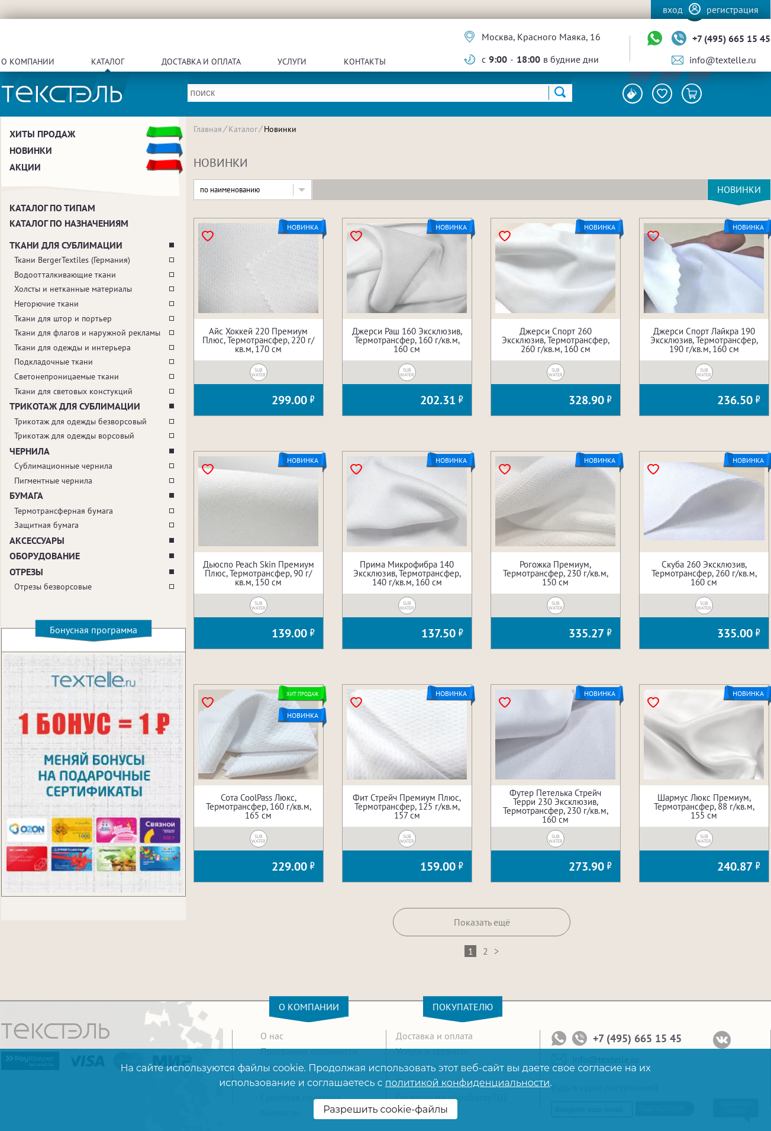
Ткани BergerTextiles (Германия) (72, 259)
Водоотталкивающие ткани (65, 274)
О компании (27, 61)
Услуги (292, 61)
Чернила (29, 451)
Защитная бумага (46, 525)
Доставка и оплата (201, 61)
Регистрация (733, 9)
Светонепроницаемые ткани (66, 376)
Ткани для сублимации (65, 245)
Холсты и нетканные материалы (73, 288)
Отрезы (26, 572)
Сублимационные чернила (63, 465)
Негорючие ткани (46, 303)
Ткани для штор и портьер (63, 318)
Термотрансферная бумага (63, 510)
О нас (271, 1036)
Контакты (365, 61)
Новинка (302, 227)
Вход (673, 9)
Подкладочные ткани (53, 361)
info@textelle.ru (722, 60)
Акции (25, 167)
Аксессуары (36, 540)
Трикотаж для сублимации (74, 406)
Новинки (30, 150)
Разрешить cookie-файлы (385, 1109)
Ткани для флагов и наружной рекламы (87, 332)
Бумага (26, 495)
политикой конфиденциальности (467, 1082)
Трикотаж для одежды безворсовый (80, 421)
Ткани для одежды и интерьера (72, 347)
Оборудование (44, 556)
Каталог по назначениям (68, 223)
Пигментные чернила (53, 480)
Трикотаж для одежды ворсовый (74, 435)
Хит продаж (302, 694)
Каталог (107, 61)
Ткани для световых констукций (73, 391)
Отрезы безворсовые (53, 586)
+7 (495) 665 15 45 (731, 38)
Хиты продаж (42, 134)
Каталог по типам (52, 208)
